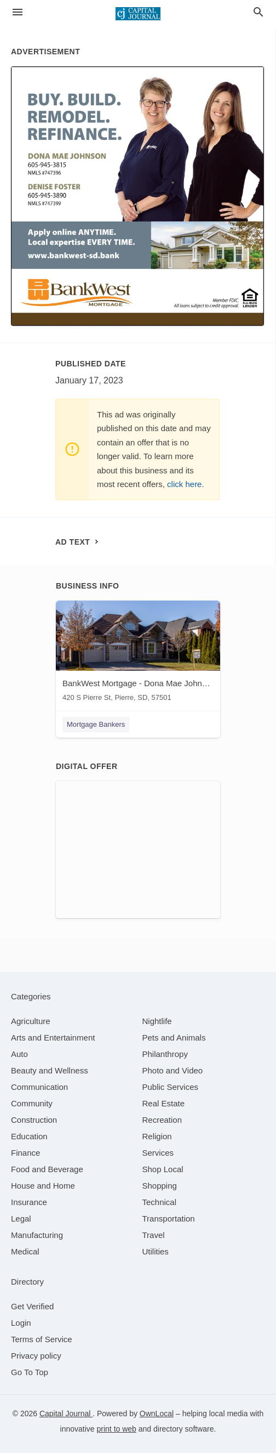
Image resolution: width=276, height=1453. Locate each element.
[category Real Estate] (163, 1103)
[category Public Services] (170, 1087)
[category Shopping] (159, 1185)
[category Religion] (157, 1136)
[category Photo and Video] (172, 1070)
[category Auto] (19, 1054)
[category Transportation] (168, 1218)
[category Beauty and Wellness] (49, 1070)
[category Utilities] (155, 1251)
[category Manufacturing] (37, 1235)
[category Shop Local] (162, 1169)
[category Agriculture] (30, 1021)
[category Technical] (159, 1202)
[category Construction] (34, 1119)
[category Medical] (25, 1251)
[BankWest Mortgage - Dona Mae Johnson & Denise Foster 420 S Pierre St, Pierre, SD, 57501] (138, 654)
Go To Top (29, 1372)
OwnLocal (157, 1413)
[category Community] (32, 1103)
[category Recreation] (162, 1119)
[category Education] (29, 1136)
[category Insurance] (29, 1202)
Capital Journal (66, 1413)
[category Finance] (25, 1152)
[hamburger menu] (17, 12)
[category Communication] (39, 1087)
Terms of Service (41, 1339)
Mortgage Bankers (96, 724)
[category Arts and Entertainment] (53, 1037)
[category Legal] (21, 1218)
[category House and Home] (43, 1185)
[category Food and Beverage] (47, 1169)
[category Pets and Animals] (174, 1037)
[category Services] (158, 1152)
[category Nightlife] (157, 1021)
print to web (116, 1428)
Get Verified (32, 1306)
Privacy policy (36, 1355)
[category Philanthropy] (165, 1054)
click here (184, 484)
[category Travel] (153, 1235)
